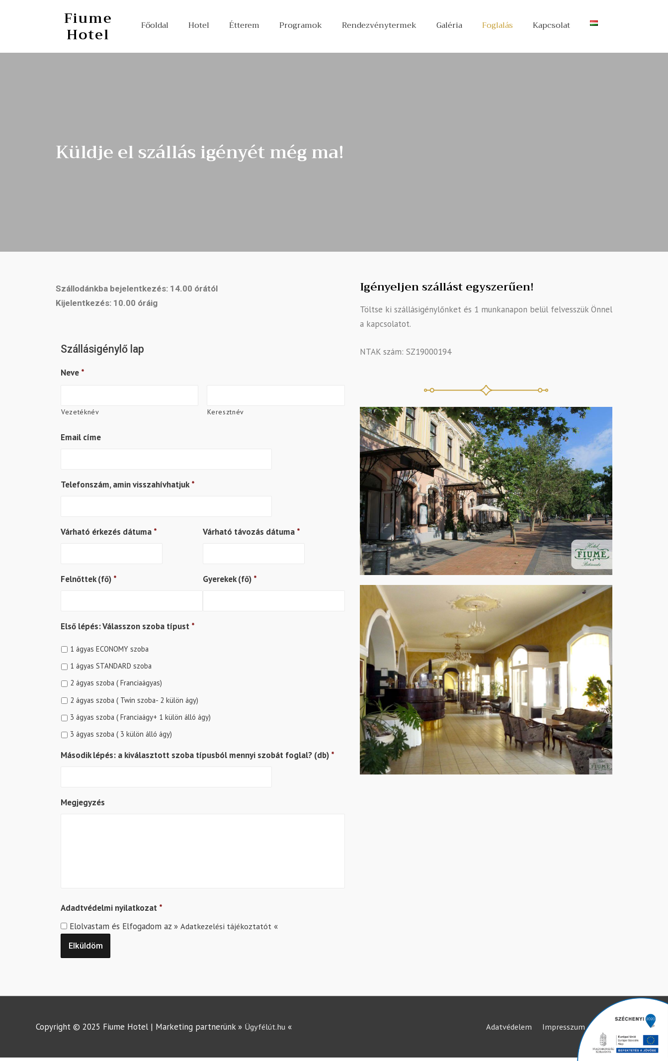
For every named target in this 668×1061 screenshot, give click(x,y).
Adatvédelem (506, 1027)
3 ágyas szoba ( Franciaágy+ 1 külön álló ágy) (140, 714)
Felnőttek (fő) (89, 576)
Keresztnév (225, 411)
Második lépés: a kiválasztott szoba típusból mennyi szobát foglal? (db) (197, 752)
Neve (72, 372)
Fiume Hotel (88, 26)
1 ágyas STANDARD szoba (111, 663)
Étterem (244, 25)
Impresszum (563, 1027)
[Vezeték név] (275, 395)
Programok (300, 25)
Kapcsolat (551, 25)
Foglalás (497, 25)
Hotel (198, 25)
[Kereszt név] (129, 395)
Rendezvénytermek (379, 25)
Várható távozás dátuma (251, 530)
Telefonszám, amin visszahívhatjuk (128, 483)
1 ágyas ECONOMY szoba (109, 646)
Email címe (81, 436)
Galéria (449, 25)
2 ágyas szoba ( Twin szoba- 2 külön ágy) (134, 697)
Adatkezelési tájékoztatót (227, 927)
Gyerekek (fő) (230, 576)
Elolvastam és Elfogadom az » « (175, 927)
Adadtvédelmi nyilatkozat (112, 908)
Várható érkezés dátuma (109, 530)
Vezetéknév (80, 411)
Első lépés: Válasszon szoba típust (128, 623)
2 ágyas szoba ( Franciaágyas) (116, 680)
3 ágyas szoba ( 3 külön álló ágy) (121, 731)
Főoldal (154, 25)
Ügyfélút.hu (266, 1027)
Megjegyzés (83, 798)
